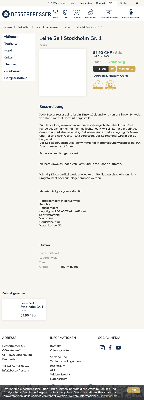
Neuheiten (11, 43)
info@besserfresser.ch (16, 370)
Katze (8, 57)
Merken (126, 69)
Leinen (67, 27)
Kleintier (10, 64)
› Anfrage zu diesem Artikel (110, 75)
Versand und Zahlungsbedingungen (65, 359)
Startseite (7, 27)
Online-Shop (23, 27)
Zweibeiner (12, 71)
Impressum (57, 365)
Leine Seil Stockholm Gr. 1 (89, 27)
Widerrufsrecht (60, 374)
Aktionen (11, 36)
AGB (53, 370)
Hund (38, 27)
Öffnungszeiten (60, 350)
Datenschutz (58, 378)
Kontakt (100, 3)
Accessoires (52, 27)
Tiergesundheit (15, 78)
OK (134, 390)
